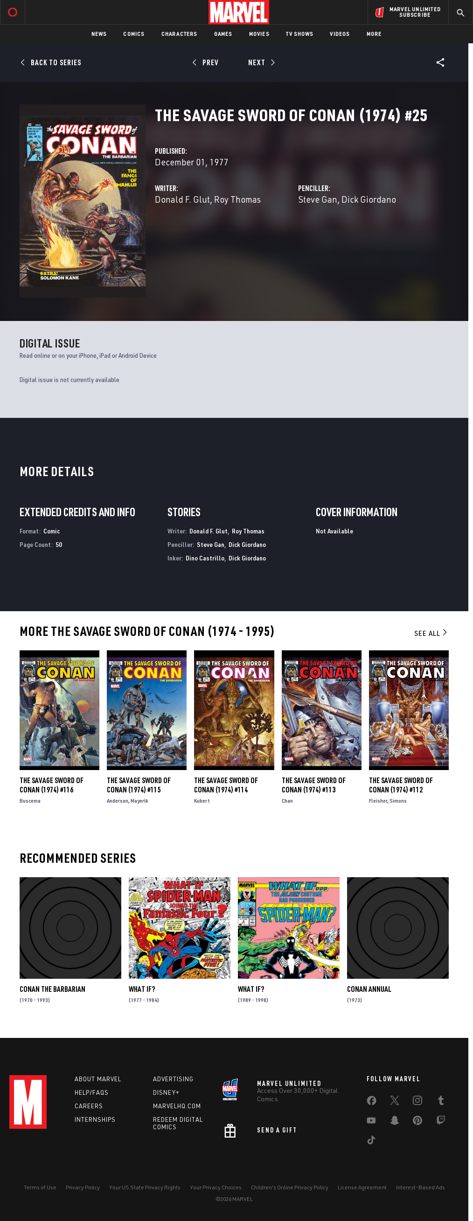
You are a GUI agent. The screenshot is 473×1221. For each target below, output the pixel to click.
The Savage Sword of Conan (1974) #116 (51, 785)
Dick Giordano (368, 199)
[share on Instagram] (417, 1102)
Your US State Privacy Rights (145, 1187)
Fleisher (378, 800)
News (99, 33)
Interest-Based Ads (420, 1187)
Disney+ (166, 1092)
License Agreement (362, 1187)
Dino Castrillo (205, 558)
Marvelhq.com (177, 1106)
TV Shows (299, 33)
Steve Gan (317, 199)
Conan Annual (369, 989)
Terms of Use (40, 1187)
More (374, 33)
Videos (339, 33)
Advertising (173, 1079)
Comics (133, 33)
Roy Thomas (237, 199)
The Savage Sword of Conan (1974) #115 (139, 785)
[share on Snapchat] (394, 1122)
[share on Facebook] (371, 1102)
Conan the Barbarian (52, 989)
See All (431, 633)
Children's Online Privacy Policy (289, 1187)
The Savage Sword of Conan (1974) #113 (314, 785)
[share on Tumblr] (440, 1102)
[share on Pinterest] (417, 1122)
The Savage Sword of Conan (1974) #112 (401, 785)
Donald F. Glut (182, 199)
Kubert (202, 800)
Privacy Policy (83, 1187)
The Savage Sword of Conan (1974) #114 (226, 785)
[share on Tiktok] (371, 1141)
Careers (89, 1106)
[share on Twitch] (440, 1122)
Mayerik (139, 800)
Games (223, 33)
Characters (179, 33)
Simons (398, 800)
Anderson (117, 800)
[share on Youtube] (371, 1122)
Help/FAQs (92, 1092)
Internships (95, 1119)
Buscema (30, 800)
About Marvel (98, 1079)
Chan (287, 800)
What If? (142, 989)
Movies (259, 33)
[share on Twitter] (394, 1102)
